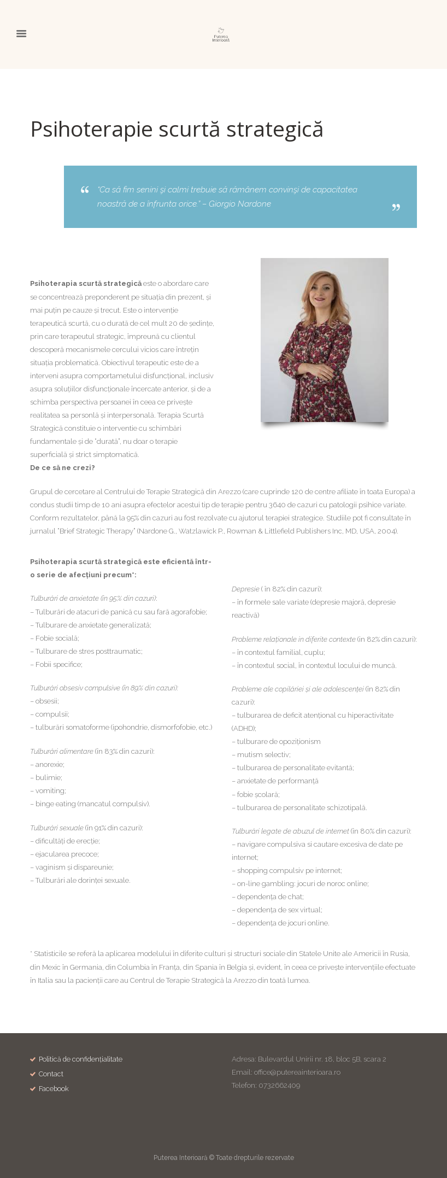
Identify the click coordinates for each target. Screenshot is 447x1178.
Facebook (54, 1089)
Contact (51, 1074)
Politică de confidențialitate (82, 1059)
